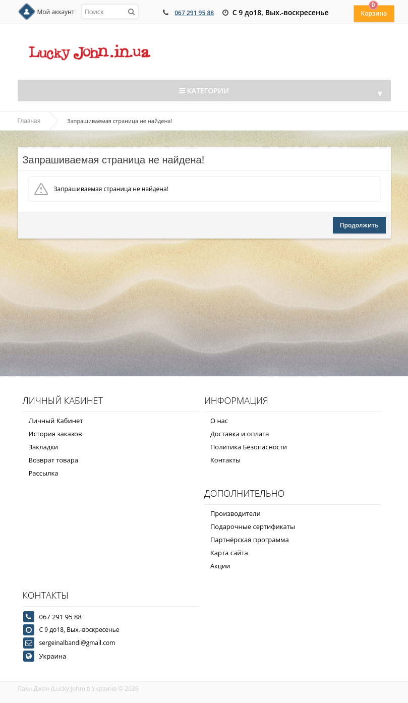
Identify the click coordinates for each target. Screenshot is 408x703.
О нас (219, 420)
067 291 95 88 (194, 13)
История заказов (55, 433)
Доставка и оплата (239, 433)
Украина (53, 656)
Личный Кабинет (56, 420)
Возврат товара (53, 459)
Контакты (225, 459)
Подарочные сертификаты (252, 526)
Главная (29, 121)
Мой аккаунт (56, 12)
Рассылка (44, 473)
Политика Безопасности (248, 446)
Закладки (44, 446)
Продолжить (359, 225)
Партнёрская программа (249, 539)
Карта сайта (229, 552)
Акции (220, 565)
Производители (235, 513)
